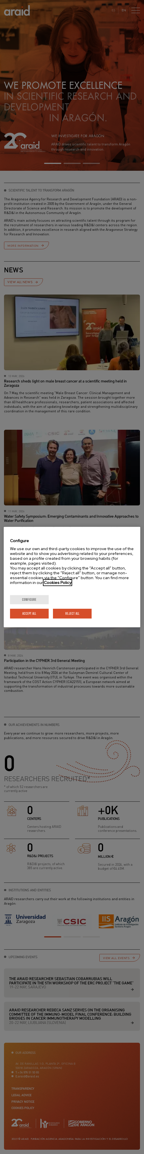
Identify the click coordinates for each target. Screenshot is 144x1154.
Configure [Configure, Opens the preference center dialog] (29, 599)
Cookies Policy (57, 582)
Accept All (29, 613)
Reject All (72, 613)
